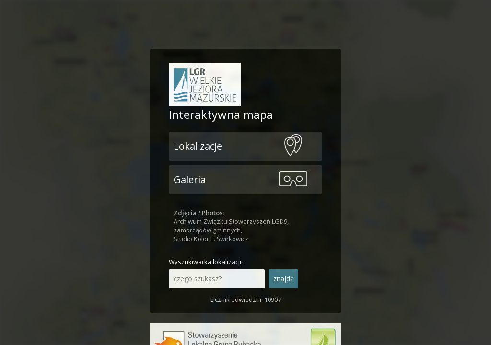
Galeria (190, 179)
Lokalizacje (198, 145)
